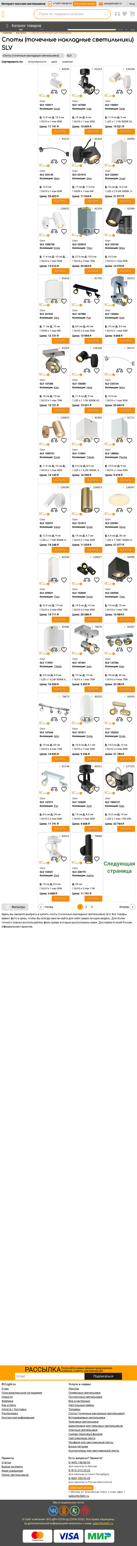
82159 (97, 208)
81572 (64, 138)
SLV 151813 (79, 523)
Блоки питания (78, 1446)
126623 (63, 417)
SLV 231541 (46, 313)
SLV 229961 (111, 523)
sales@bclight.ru (113, 3)
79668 (97, 836)
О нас (5, 1388)
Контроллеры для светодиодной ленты (93, 1450)
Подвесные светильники (84, 1392)
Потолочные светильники (85, 1396)
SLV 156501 (111, 104)
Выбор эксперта (12, 1466)
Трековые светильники (83, 1421)
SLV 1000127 (112, 802)
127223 (129, 766)
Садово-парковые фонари (85, 1434)
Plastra (123, 457)
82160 (64, 557)
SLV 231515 (79, 174)
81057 (130, 626)
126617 (96, 557)
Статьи (6, 1462)
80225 (97, 696)
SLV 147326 (111, 662)
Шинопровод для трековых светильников (95, 1425)
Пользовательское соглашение (22, 1392)
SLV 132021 (46, 871)
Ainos (122, 526)
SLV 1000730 (47, 244)
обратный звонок (84, 3)
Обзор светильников (15, 1474)
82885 (130, 557)
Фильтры (15, 907)
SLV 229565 (111, 592)
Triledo (90, 457)
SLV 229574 (79, 244)
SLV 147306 (46, 383)
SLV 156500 (79, 383)
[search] (105, 14)
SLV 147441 (79, 662)
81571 (130, 348)
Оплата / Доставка (14, 1409)
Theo (89, 247)
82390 (64, 626)
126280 (63, 487)
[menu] (23, 26)
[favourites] (64, 92)
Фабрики (7, 1401)
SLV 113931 (46, 662)
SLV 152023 (111, 732)
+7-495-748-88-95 (62, 3)
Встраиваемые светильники (86, 1417)
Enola (57, 108)
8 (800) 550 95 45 (79, 1478)
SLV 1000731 (47, 453)
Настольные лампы (81, 1405)
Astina (90, 875)
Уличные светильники (83, 1430)
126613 (96, 487)
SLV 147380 (79, 313)
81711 (130, 417)
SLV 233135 (46, 174)
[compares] (54, 92)
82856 (130, 138)
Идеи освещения (12, 1470)
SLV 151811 (79, 732)
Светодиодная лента (81, 1438)
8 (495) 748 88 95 (79, 1462)
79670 (97, 626)
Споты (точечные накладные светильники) (96, 1413)
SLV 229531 (46, 592)
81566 (130, 208)
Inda (88, 108)
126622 (63, 208)
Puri (88, 317)
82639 (64, 69)
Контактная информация (18, 1417)
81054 (64, 348)
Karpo (57, 526)
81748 (64, 766)
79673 (64, 696)
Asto (89, 666)
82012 (64, 836)
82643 (130, 696)
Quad (122, 178)
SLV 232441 (111, 174)
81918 (97, 138)
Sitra (89, 178)
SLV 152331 (46, 523)
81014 (97, 69)
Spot (121, 317)
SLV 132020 (79, 802)
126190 (129, 69)
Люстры (73, 1388)
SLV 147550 (79, 104)
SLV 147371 (46, 802)
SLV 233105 (111, 244)
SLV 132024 (111, 313)
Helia (122, 108)
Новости (7, 1396)
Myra (56, 178)
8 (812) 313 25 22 (79, 1470)
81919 (64, 278)
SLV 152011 (46, 104)
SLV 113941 (79, 453)
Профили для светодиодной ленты (90, 1442)
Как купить (9, 1405)
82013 (130, 278)
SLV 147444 (46, 732)
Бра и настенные (79, 1401)
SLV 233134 (111, 383)
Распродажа (10, 1413)
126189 (96, 348)
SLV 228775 (79, 871)
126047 (129, 487)
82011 (97, 766)
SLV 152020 (79, 592)
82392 (97, 417)
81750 (97, 278)
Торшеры (74, 1409)
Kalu (56, 387)
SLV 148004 (111, 453)
